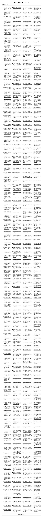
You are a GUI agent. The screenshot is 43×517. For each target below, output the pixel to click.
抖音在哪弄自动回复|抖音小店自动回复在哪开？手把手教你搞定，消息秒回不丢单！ (17, 84)
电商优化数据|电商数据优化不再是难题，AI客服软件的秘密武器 (7, 240)
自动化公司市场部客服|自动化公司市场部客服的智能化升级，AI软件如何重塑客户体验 (27, 189)
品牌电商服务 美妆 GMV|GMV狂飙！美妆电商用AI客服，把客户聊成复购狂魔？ (27, 30)
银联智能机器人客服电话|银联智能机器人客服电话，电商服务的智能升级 (27, 318)
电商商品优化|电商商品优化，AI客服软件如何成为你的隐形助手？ (27, 193)
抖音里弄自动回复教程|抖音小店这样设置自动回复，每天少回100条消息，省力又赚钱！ (27, 461)
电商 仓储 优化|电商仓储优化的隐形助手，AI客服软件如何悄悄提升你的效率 (27, 153)
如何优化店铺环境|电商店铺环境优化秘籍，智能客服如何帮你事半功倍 (27, 212)
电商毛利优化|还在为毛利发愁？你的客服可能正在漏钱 (7, 490)
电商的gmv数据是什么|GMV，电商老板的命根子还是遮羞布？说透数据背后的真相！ (27, 46)
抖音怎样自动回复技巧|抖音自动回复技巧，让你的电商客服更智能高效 (7, 208)
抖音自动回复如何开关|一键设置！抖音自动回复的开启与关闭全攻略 (17, 457)
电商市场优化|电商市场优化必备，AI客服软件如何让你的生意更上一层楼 (27, 96)
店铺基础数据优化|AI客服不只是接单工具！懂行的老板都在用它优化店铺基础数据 (37, 201)
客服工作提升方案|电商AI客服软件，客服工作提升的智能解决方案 (27, 149)
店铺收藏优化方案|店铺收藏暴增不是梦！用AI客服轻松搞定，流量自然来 (17, 490)
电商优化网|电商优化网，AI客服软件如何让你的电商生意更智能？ (37, 121)
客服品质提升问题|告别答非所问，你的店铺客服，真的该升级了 (27, 367)
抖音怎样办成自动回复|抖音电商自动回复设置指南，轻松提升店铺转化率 (27, 313)
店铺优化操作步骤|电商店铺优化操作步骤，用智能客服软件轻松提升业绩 (17, 346)
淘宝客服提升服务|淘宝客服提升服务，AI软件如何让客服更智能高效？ (37, 395)
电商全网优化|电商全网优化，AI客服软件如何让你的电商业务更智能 (17, 117)
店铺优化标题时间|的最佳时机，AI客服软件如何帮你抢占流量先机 (37, 256)
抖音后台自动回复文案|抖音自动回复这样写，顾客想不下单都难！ (37, 260)
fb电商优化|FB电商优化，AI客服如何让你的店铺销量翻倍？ (7, 108)
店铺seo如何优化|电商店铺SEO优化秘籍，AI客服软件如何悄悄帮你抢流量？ (27, 201)
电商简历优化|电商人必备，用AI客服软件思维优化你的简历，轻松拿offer (17, 165)
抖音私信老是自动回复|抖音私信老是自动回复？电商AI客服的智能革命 (27, 260)
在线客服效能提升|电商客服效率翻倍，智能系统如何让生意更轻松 (17, 294)
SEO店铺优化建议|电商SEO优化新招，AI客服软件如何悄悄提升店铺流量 (27, 197)
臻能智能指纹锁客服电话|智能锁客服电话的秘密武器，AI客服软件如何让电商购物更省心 (17, 125)
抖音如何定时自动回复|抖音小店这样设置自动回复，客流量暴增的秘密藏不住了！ (37, 232)
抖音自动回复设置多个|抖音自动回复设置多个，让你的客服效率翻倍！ (7, 342)
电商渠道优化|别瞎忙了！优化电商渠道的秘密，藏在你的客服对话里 (7, 395)
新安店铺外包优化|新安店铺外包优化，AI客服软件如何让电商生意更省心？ (7, 165)
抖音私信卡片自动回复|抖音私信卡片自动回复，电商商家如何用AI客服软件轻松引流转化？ (27, 169)
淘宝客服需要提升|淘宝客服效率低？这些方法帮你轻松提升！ (37, 313)
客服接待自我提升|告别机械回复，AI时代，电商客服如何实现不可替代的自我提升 (17, 330)
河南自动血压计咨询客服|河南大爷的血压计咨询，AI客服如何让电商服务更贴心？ (37, 193)
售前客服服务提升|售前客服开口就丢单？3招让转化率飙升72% (7, 8)
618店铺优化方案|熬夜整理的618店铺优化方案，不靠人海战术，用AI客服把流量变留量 (17, 415)
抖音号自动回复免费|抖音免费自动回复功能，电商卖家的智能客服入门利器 (37, 169)
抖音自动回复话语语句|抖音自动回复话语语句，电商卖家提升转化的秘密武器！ (37, 283)
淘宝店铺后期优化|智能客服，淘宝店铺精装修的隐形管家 (37, 427)
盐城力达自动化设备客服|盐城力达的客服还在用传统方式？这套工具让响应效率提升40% (17, 189)
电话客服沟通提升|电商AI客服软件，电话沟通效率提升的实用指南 (27, 294)
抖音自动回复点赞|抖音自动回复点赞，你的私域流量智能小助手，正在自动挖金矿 (17, 355)
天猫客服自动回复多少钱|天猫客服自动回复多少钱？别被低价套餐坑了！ (27, 205)
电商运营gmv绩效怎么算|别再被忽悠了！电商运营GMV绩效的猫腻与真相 (7, 26)
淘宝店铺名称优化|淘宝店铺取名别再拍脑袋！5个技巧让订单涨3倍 (27, 55)
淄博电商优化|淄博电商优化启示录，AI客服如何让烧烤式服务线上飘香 (37, 367)
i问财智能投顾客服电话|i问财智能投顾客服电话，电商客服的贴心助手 (17, 225)
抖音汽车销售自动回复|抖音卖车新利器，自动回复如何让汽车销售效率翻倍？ (17, 367)
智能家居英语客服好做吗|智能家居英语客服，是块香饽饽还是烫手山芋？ (7, 287)
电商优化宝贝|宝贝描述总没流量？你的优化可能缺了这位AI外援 (37, 474)
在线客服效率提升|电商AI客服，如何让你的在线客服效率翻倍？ (27, 279)
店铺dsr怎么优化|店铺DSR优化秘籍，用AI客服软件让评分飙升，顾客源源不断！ (17, 96)
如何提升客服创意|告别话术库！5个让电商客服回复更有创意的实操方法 (37, 84)
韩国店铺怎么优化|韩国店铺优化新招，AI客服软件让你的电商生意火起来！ (17, 339)
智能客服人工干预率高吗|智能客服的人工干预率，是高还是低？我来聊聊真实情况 (37, 112)
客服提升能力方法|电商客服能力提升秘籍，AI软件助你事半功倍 (37, 185)
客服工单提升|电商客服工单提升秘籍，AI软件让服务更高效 (7, 339)
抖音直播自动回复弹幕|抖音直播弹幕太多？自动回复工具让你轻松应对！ (7, 193)
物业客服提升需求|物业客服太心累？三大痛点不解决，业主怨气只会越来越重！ (37, 379)
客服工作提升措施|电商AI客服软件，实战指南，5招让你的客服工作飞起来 (7, 201)
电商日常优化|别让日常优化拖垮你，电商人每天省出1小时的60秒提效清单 (37, 407)
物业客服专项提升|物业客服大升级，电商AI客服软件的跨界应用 (37, 208)
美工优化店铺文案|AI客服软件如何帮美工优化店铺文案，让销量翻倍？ (37, 335)
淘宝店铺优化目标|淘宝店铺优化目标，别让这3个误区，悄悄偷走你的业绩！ (27, 248)
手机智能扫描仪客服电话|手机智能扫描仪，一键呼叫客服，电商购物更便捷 (37, 310)
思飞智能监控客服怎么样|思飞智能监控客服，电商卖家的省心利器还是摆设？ (37, 294)
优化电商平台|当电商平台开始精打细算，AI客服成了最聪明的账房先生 (17, 407)
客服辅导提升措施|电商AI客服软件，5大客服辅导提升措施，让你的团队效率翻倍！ (27, 465)
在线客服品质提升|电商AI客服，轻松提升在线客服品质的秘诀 (17, 181)
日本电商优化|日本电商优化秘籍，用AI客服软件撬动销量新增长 (7, 375)
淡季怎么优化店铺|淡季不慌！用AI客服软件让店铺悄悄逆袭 (37, 342)
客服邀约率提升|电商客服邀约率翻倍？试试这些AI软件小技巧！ (27, 161)
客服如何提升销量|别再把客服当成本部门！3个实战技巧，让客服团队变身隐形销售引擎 (27, 310)
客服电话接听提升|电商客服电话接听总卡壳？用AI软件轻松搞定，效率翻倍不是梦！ (27, 423)
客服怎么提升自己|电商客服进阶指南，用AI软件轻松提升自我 (17, 149)
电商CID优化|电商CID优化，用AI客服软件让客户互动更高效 (37, 228)
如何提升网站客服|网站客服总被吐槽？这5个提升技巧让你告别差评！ (27, 22)
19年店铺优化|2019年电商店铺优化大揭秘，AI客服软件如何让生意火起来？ (7, 310)
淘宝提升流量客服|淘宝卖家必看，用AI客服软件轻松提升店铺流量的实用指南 (17, 291)
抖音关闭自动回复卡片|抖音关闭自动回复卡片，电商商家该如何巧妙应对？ (37, 212)
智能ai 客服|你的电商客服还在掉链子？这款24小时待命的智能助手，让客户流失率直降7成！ (27, 64)
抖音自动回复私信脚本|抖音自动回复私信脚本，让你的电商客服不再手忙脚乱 (27, 326)
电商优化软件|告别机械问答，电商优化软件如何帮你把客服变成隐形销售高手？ (27, 330)
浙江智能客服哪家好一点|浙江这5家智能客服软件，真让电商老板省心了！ (27, 411)
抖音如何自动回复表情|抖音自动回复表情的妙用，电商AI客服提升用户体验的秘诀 (17, 275)
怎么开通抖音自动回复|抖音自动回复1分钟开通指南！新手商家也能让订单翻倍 (37, 236)
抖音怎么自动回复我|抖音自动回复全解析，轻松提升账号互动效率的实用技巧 (7, 302)
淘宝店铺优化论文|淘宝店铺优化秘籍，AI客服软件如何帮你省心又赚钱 (17, 383)
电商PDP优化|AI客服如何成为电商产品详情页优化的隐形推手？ (7, 298)
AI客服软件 (19, 514)
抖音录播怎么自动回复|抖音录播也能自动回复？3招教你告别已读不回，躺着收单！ (17, 51)
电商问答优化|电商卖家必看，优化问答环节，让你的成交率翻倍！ (27, 298)
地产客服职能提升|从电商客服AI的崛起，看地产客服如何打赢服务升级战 (37, 96)
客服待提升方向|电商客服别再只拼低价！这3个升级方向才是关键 (7, 30)
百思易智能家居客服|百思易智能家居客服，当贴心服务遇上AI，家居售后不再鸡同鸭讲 (27, 244)
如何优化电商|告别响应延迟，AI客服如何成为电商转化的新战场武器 (17, 391)
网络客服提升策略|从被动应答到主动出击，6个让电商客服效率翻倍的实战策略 (37, 439)
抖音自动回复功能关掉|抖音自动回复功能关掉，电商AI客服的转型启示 (27, 125)
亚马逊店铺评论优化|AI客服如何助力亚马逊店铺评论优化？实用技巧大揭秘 (27, 117)
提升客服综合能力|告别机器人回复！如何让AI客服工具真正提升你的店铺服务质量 (37, 383)
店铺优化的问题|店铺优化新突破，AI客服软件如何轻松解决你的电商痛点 (17, 306)
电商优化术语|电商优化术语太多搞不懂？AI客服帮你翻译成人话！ (7, 256)
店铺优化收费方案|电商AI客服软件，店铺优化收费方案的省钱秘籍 (17, 221)
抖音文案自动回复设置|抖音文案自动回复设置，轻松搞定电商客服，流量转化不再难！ (17, 279)
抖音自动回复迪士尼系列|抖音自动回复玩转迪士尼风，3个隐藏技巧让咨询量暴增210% (27, 108)
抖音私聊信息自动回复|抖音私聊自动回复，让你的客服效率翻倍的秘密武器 (17, 244)
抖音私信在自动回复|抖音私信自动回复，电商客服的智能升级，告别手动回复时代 (37, 291)
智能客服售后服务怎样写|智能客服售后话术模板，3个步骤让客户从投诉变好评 (7, 291)
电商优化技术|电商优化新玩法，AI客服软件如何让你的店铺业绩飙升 (17, 121)
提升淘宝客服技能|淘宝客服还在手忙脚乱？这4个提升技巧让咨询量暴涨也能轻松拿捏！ (27, 76)
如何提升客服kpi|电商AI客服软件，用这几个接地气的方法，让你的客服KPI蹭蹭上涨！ (27, 302)
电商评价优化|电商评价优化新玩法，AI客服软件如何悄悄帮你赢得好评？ (17, 141)
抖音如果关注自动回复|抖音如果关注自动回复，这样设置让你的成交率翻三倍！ (17, 260)
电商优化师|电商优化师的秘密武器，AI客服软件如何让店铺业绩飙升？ (7, 228)
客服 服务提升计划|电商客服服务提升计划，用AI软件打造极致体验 (37, 490)
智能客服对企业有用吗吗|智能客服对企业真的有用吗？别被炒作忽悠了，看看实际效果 (27, 490)
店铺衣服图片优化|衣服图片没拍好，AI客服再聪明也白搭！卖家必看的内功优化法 (37, 355)
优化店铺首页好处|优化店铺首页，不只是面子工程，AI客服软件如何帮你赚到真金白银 (27, 291)
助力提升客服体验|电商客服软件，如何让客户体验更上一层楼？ (17, 208)
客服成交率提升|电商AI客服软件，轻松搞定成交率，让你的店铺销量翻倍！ (7, 137)
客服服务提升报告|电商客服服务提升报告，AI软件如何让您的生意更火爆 (37, 189)
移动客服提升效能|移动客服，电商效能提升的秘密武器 (37, 173)
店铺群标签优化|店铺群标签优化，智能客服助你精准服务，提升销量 (37, 298)
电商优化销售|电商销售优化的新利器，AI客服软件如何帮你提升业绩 (37, 141)
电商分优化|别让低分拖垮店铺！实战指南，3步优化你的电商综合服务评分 (27, 359)
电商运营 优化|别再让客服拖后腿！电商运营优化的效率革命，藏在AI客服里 (27, 478)
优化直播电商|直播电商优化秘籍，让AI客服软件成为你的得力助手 (7, 359)
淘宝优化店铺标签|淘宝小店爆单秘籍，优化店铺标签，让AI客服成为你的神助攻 (27, 427)
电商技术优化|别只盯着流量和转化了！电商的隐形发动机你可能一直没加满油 (7, 444)
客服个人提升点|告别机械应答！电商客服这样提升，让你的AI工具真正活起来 (27, 457)
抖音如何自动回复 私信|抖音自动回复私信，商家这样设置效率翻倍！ (37, 248)
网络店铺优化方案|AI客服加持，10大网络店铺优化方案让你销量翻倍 (27, 435)
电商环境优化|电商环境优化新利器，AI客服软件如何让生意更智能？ (37, 80)
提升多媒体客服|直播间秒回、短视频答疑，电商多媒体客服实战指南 (7, 69)
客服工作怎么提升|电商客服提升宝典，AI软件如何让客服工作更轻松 (7, 461)
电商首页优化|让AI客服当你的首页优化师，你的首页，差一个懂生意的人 (37, 403)
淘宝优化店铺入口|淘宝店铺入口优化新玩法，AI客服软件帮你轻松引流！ (7, 264)
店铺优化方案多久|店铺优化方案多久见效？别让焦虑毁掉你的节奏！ (37, 494)
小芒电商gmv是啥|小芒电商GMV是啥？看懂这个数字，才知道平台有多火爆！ (7, 46)
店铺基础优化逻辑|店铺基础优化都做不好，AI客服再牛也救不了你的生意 (27, 494)
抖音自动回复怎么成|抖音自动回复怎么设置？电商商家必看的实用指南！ (37, 73)
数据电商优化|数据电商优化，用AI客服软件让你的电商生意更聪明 (17, 133)
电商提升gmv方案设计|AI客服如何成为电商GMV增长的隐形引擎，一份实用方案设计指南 (27, 73)
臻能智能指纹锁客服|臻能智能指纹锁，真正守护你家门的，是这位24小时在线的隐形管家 (27, 395)
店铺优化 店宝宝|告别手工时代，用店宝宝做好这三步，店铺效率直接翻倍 (7, 407)
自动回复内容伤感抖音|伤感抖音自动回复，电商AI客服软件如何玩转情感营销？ (27, 322)
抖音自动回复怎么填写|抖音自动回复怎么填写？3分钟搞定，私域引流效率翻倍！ (17, 13)
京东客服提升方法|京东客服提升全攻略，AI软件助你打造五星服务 (17, 240)
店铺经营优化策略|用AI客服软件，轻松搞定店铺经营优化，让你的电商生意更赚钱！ (27, 185)
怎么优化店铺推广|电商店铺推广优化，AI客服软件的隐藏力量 (37, 181)
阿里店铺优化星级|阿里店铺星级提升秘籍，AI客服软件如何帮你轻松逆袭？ (27, 93)
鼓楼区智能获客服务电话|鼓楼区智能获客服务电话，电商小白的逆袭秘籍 (37, 264)
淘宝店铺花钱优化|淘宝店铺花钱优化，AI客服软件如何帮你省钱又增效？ (7, 271)
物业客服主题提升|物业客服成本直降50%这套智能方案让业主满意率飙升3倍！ (27, 287)
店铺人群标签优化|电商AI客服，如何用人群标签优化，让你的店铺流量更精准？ (27, 232)
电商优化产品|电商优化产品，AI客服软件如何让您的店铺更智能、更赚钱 (27, 355)
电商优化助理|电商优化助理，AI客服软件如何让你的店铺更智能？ (17, 267)
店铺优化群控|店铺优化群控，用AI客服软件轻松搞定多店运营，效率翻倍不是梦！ (27, 264)
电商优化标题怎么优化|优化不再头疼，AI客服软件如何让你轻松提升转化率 (7, 350)
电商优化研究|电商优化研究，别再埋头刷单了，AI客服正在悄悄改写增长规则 (7, 474)
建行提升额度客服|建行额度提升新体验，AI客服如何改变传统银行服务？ (27, 104)
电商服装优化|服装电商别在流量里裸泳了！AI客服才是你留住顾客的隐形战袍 (7, 411)
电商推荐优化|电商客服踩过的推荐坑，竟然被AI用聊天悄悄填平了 (37, 482)
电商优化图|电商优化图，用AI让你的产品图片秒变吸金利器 (37, 93)
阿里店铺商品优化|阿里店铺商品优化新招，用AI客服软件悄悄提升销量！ (37, 279)
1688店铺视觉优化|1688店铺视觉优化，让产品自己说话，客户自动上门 (27, 399)
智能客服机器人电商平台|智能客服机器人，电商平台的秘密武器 (37, 244)
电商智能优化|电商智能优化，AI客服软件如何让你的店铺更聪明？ (37, 330)
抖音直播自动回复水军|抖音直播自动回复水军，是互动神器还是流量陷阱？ (7, 189)
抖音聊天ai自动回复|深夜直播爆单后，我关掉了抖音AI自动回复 (17, 359)
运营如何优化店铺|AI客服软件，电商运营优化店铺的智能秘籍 (37, 89)
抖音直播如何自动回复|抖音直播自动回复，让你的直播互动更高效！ (7, 149)
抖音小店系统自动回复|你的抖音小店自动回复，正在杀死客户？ (17, 371)
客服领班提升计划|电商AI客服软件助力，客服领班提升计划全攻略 (17, 271)
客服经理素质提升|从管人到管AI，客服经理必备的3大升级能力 (37, 221)
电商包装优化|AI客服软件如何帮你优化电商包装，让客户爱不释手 (7, 145)
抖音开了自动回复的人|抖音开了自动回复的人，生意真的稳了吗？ (27, 100)
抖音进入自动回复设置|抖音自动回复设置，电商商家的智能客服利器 (7, 482)
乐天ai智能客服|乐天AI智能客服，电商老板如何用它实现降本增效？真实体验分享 (17, 42)
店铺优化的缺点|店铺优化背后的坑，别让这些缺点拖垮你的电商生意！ (27, 181)
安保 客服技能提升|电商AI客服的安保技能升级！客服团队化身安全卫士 (37, 8)
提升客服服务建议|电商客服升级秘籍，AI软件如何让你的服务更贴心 (27, 121)
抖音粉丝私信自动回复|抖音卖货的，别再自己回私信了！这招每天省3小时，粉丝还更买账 (17, 435)
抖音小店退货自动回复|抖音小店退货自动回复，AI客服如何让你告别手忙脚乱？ (17, 104)
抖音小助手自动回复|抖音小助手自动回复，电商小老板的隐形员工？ (37, 100)
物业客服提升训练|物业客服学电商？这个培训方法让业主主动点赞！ (37, 240)
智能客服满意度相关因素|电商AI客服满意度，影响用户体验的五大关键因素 (27, 256)
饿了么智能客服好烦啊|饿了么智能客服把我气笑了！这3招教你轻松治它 (37, 252)
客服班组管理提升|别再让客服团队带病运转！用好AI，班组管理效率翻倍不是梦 (37, 60)
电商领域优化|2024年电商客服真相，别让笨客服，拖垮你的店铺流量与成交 (17, 511)
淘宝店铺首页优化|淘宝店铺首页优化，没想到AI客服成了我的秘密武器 (37, 435)
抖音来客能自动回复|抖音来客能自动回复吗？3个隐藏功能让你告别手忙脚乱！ (37, 13)
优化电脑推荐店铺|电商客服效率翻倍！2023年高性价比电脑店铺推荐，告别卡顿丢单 (27, 34)
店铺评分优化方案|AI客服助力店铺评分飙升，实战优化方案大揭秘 (37, 216)
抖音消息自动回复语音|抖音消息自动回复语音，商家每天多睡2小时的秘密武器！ (17, 313)
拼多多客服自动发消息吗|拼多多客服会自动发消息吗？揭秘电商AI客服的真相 (17, 201)
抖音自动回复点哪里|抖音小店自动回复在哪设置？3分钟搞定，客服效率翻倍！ (37, 17)
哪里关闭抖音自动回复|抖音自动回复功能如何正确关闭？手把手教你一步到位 (37, 486)
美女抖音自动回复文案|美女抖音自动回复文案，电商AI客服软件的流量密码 (27, 157)
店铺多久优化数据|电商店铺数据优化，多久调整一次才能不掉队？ (27, 275)
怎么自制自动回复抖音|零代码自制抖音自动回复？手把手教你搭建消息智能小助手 (37, 461)
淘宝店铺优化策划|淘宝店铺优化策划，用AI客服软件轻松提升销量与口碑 (37, 363)
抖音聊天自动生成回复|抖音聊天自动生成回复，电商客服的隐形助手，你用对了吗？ (27, 225)
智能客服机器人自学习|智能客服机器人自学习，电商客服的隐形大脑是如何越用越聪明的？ (27, 431)
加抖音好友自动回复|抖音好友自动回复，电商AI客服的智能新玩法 (17, 173)
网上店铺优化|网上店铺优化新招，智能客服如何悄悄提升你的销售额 (17, 310)
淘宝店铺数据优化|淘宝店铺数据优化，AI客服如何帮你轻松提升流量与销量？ (17, 502)
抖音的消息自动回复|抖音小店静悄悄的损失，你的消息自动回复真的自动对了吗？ (37, 371)
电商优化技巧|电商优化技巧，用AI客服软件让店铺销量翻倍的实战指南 (27, 283)
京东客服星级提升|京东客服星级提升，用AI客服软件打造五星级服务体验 (7, 448)
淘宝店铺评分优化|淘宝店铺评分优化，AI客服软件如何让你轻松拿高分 (27, 240)
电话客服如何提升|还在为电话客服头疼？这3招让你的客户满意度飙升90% (37, 30)
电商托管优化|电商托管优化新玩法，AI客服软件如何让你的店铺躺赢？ (17, 256)
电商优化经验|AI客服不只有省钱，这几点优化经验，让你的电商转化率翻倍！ (17, 387)
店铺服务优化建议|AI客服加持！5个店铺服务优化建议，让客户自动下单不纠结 (27, 51)
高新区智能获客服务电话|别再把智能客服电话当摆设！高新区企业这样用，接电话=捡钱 (17, 335)
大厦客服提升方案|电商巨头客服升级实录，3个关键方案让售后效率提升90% (17, 34)
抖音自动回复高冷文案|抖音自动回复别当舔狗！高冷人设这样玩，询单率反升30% (17, 161)
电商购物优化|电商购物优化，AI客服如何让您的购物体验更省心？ (17, 145)
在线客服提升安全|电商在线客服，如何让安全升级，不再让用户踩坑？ (37, 415)
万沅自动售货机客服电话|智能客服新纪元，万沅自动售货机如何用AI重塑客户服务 (17, 153)
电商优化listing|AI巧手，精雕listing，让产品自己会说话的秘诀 (37, 465)
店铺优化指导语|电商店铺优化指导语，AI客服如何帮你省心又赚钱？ (7, 419)
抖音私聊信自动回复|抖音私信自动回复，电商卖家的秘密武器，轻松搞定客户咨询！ (17, 302)
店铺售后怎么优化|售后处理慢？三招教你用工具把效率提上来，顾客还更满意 (27, 453)
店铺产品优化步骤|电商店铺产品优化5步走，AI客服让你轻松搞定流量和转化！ (7, 283)
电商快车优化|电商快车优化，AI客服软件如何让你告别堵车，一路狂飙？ (7, 435)
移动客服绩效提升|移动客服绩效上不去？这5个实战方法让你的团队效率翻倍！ (27, 60)
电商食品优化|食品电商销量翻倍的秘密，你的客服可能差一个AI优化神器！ (17, 379)
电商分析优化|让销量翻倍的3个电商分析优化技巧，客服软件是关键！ (37, 502)
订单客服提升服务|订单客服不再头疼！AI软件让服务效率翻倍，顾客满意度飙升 (17, 216)
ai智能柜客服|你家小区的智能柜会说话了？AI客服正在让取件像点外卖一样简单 (27, 26)
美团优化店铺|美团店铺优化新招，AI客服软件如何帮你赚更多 (37, 205)
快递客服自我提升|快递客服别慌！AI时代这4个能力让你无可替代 (37, 108)
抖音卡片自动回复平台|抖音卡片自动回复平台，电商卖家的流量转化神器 (7, 275)
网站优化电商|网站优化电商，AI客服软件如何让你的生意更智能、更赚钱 (7, 326)
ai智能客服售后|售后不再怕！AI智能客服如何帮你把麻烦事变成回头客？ (27, 13)
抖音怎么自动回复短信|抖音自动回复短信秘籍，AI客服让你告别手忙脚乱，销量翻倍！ (17, 375)
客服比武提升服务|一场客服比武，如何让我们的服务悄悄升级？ (7, 260)
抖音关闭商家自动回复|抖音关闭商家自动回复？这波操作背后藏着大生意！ (17, 252)
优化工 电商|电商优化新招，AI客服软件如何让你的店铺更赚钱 (37, 133)
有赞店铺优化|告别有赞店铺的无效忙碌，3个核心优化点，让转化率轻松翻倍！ (27, 391)
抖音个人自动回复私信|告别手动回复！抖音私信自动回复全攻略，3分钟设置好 (17, 38)
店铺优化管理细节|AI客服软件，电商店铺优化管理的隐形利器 (7, 80)
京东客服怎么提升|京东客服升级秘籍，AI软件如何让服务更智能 (27, 112)
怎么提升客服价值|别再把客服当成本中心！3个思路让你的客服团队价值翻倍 (7, 415)
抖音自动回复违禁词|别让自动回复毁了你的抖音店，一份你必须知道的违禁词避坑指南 (27, 379)
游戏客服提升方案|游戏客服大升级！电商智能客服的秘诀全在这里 (17, 264)
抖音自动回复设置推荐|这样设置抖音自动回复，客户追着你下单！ (7, 494)
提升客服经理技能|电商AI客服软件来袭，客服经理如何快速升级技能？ (7, 173)
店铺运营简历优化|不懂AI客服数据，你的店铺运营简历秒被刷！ (37, 423)
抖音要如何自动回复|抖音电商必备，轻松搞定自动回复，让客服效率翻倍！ (17, 482)
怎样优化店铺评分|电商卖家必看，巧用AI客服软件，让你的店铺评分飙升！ (27, 228)
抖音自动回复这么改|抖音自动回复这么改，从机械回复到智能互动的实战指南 (37, 302)
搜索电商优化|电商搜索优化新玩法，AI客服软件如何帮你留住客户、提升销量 (37, 375)
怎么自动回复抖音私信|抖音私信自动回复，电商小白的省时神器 (27, 8)
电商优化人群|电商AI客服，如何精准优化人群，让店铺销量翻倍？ (17, 108)
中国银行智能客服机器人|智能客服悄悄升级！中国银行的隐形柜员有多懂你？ (7, 232)
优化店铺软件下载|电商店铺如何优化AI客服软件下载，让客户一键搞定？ (27, 271)
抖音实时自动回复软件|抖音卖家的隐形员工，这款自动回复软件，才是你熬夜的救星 (27, 415)
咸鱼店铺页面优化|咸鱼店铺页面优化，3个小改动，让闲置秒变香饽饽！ (27, 42)
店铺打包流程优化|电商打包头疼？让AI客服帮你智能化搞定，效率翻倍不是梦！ (7, 387)
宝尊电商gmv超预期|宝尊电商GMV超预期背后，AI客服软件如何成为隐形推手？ (17, 76)
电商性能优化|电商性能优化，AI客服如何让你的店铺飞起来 (37, 137)
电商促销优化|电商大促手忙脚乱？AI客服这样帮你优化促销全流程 (7, 423)
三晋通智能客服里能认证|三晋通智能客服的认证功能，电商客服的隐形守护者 (17, 100)
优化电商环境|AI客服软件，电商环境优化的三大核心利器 (7, 399)
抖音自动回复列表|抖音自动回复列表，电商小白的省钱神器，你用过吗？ (37, 149)
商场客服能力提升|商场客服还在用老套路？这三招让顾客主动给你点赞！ (27, 173)
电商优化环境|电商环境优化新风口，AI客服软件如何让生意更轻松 (7, 248)
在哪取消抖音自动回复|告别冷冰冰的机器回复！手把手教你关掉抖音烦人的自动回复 (27, 407)
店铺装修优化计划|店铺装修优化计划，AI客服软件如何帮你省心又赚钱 (17, 363)
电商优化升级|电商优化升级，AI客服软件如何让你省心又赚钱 (7, 469)
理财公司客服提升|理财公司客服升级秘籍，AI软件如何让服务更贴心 (37, 225)
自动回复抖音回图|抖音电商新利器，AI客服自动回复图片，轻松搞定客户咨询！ (7, 96)
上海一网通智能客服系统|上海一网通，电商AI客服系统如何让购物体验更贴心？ (37, 125)
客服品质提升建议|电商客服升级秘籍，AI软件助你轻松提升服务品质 (7, 93)
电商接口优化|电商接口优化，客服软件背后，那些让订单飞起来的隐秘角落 (27, 439)
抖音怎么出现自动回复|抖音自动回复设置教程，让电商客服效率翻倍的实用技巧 (7, 125)
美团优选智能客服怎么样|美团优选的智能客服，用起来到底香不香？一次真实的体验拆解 (17, 461)
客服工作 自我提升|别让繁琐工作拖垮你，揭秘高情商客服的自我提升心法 (17, 444)
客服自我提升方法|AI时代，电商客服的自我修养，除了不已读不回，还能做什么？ (27, 419)
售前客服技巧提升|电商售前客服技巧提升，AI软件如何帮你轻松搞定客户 (17, 228)
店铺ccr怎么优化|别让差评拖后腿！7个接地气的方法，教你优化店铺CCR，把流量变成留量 (27, 506)
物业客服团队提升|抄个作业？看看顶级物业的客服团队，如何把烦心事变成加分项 (17, 506)
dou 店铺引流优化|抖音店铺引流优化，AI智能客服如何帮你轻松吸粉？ (17, 89)
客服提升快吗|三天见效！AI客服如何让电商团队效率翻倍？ (37, 34)
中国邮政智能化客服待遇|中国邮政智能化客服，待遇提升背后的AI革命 (37, 318)
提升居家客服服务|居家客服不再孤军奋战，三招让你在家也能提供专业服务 (7, 294)
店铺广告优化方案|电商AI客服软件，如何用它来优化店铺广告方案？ (17, 232)
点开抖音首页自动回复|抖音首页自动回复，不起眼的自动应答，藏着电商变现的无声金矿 (17, 69)
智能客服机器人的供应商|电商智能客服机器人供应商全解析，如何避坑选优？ (27, 141)
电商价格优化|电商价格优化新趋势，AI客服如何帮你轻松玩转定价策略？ (27, 133)
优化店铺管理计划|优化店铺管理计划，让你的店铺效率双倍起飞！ (27, 498)
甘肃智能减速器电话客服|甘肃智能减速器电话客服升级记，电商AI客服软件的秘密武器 (27, 482)
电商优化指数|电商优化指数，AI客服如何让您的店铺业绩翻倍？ (7, 161)
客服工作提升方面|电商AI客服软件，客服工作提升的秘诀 (7, 197)
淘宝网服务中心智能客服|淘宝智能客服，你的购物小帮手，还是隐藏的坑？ (27, 145)
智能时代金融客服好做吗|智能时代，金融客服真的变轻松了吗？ (7, 322)
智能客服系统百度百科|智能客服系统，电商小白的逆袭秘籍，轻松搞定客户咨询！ (27, 137)
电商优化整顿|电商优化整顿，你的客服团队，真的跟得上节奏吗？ (37, 431)
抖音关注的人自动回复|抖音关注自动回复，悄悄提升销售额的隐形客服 (37, 511)
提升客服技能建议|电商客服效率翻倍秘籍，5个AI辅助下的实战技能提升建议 (17, 60)
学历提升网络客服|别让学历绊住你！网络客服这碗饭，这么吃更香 (17, 73)
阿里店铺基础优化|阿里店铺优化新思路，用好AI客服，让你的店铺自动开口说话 (37, 469)
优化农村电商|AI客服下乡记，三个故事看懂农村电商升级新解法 (17, 498)
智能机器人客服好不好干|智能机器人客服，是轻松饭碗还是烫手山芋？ (7, 76)
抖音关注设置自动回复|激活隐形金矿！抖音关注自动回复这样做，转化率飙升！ (17, 465)
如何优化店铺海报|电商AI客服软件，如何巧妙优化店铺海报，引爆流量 (17, 236)
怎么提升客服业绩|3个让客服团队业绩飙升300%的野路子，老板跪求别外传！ (7, 133)
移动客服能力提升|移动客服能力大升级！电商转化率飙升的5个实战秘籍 (37, 55)
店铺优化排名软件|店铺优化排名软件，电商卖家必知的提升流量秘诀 (7, 225)
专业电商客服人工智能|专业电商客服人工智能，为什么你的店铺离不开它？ (27, 339)
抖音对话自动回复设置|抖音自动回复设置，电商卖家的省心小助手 (17, 342)
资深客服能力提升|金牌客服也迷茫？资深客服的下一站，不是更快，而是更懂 (27, 84)
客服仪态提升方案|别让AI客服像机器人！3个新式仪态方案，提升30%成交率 (7, 502)
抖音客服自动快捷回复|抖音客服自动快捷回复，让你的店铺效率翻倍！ (37, 104)
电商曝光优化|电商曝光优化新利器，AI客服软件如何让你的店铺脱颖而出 (7, 104)
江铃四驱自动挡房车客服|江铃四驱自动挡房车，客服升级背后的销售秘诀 (37, 177)
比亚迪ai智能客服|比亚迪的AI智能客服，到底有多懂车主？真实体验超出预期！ (7, 38)
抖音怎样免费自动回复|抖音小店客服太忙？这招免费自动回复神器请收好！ (27, 80)
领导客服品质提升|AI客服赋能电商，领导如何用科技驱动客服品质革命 (27, 448)
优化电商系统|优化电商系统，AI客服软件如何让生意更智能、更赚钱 (27, 383)
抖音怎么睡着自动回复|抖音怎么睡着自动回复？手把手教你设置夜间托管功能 (17, 177)
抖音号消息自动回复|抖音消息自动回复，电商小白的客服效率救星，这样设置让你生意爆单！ (27, 387)
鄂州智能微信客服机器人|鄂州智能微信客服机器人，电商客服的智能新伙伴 (37, 275)
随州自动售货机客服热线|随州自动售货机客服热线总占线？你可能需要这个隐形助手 (27, 165)
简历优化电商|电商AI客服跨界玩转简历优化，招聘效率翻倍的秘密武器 (27, 216)
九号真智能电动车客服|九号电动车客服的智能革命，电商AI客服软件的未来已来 (7, 486)
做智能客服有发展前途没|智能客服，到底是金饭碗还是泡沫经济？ (27, 502)
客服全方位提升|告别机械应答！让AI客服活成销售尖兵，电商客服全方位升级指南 (27, 474)
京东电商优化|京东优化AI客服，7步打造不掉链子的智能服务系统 (17, 419)
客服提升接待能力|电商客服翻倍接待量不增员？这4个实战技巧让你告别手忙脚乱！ (17, 22)
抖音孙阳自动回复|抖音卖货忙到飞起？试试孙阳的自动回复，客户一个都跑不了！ (17, 399)
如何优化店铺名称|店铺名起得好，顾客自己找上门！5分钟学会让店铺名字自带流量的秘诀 (27, 350)
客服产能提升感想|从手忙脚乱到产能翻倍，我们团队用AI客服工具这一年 (37, 42)
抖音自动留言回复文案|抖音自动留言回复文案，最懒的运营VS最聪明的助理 (7, 506)
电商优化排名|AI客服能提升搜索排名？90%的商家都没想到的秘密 (7, 403)
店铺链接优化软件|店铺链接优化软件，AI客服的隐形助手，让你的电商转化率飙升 (37, 411)
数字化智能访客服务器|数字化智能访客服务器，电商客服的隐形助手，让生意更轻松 (27, 129)
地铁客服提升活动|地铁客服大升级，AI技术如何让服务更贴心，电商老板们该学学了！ (27, 335)
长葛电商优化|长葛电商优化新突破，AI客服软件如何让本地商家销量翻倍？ (37, 197)
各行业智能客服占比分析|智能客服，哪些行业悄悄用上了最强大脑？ (37, 391)
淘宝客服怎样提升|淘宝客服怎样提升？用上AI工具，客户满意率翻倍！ (37, 359)
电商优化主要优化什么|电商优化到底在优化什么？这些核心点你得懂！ (7, 129)
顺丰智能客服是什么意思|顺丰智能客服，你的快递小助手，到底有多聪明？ (27, 236)
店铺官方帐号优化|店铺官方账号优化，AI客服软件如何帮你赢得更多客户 (17, 205)
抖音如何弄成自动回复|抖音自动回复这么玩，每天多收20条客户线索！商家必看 (7, 457)
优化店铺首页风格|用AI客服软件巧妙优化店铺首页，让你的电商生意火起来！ (7, 216)
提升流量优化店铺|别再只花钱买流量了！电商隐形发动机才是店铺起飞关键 (17, 423)
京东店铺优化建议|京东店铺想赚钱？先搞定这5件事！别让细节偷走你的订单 (17, 395)
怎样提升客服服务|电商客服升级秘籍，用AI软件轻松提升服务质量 (17, 157)
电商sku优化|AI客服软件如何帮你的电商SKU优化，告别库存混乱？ (37, 117)
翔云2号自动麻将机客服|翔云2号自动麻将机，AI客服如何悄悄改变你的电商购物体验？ (17, 93)
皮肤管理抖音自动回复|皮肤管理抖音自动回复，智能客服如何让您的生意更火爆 (37, 76)
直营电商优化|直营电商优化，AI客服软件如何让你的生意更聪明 (37, 350)
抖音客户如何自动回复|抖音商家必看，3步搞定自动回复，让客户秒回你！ (37, 267)
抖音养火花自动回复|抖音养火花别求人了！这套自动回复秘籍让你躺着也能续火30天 (17, 248)
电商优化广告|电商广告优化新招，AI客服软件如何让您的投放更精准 (17, 185)
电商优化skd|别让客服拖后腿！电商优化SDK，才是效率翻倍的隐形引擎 (7, 453)
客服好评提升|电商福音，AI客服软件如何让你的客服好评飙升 (7, 346)
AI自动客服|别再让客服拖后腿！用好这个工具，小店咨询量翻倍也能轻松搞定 (17, 64)
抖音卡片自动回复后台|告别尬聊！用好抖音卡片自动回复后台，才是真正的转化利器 (27, 444)
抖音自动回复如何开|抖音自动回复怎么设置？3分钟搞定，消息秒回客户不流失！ (17, 30)
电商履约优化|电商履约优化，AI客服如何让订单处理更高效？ (37, 339)
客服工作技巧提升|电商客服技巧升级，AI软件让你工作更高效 (7, 383)
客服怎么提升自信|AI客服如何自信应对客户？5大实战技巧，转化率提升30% (37, 26)
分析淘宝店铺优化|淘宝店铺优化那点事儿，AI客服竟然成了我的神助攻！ (27, 486)
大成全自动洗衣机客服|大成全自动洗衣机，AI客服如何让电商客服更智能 (17, 169)
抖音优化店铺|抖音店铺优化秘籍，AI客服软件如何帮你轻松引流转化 (37, 161)
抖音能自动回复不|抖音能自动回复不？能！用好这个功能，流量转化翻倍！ (27, 69)
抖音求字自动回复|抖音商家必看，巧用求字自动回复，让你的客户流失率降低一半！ (17, 427)
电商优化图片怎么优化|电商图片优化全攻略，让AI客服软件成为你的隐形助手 (37, 387)
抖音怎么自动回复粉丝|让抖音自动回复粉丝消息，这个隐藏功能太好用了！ (17, 478)
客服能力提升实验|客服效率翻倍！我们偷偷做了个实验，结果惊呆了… (17, 17)
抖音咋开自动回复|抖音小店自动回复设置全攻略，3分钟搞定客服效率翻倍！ (37, 165)
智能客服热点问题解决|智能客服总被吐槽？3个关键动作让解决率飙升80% (27, 306)
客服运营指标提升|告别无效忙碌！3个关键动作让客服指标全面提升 (37, 38)
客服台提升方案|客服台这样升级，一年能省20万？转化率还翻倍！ (17, 318)
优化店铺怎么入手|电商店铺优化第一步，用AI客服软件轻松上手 (17, 298)
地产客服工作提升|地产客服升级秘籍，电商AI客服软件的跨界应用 (7, 313)
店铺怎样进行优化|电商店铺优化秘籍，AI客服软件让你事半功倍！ (17, 129)
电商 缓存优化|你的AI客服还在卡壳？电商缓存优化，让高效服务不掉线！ (27, 511)
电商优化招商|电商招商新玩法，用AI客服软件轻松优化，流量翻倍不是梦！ (27, 346)
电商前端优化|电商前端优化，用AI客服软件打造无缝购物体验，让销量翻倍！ (17, 326)
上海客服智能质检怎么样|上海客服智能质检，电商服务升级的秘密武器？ (7, 279)
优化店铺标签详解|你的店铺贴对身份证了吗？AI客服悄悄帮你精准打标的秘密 (27, 371)
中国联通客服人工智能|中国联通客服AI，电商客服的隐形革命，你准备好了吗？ (7, 112)
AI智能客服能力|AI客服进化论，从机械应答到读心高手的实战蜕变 (17, 55)
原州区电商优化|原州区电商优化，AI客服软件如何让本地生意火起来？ (17, 283)
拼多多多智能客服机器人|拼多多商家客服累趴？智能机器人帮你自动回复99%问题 (17, 403)
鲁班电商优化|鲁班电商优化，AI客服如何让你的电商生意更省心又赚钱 (37, 346)
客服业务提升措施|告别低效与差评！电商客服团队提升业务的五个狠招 (7, 73)
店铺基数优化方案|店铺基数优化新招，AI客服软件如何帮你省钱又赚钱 (7, 177)
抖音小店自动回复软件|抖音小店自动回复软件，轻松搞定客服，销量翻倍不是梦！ (37, 322)
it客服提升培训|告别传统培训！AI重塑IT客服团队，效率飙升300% (17, 46)
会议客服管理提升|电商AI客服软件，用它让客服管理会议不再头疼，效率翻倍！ (17, 322)
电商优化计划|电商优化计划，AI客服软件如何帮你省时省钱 (7, 205)
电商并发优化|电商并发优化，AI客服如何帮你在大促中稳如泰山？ (7, 363)
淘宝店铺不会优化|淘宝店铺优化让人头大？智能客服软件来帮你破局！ (17, 439)
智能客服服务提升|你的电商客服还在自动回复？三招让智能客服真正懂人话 (7, 267)
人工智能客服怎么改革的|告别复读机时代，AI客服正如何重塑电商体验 (17, 448)
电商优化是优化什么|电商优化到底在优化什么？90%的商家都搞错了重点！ (17, 431)
